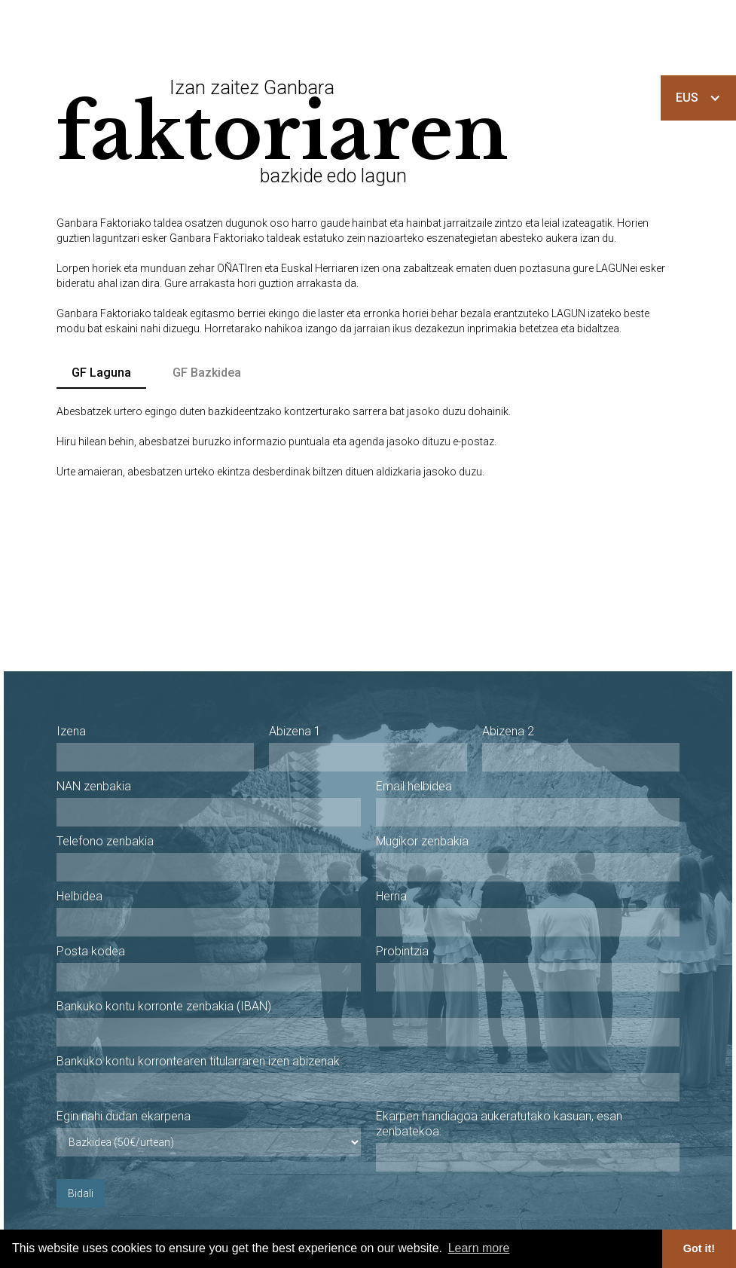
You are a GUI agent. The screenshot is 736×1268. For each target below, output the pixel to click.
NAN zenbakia (93, 786)
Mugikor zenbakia (422, 841)
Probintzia (402, 951)
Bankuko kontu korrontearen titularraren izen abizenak (198, 1061)
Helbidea (79, 896)
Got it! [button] (699, 1248)
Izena (71, 731)
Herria (391, 896)
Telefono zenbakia (105, 841)
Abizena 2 (508, 731)
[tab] (101, 374)
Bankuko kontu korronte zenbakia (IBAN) (163, 1006)
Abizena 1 (295, 731)
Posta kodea (90, 951)
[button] (698, 98)
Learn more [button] (479, 1248)
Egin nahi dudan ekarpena (123, 1116)
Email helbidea (414, 786)
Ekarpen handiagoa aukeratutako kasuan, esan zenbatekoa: (499, 1123)
